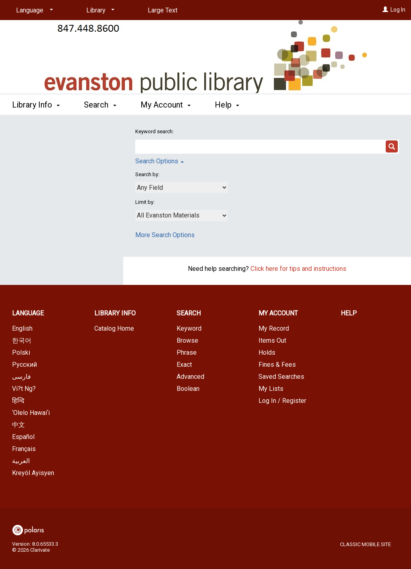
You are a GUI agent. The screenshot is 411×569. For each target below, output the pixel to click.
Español (23, 437)
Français (24, 449)
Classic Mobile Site (365, 544)
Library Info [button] (36, 105)
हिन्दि (18, 400)
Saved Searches (281, 376)
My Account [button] (165, 105)
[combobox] (181, 187)
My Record (273, 328)
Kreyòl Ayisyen (33, 473)
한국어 (21, 340)
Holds (266, 352)
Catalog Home (114, 328)
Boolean (188, 388)
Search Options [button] (159, 161)
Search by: (148, 174)
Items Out (272, 340)
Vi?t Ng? (24, 388)
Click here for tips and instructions (298, 268)
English (22, 328)
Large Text (162, 10)
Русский (24, 364)
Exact (184, 364)
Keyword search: (155, 131)
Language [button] (28, 313)
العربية (21, 461)
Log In (398, 9)
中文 (18, 425)
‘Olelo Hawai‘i (31, 413)
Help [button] (227, 105)
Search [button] (100, 105)
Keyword (189, 328)
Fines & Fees (277, 364)
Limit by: (145, 202)
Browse (187, 340)
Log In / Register (282, 400)
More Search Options (165, 235)
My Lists (270, 388)
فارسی (21, 376)
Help (349, 313)
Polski (21, 352)
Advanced (190, 376)
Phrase (187, 352)
